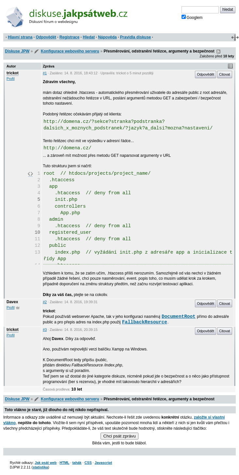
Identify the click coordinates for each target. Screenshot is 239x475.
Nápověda (107, 37)
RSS (218, 51)
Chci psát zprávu (119, 436)
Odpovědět (46, 37)
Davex (12, 302)
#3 (45, 330)
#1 (45, 73)
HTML (64, 463)
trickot (13, 73)
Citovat (224, 74)
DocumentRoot (179, 316)
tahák (76, 463)
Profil (11, 79)
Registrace (69, 37)
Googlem (192, 17)
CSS (88, 463)
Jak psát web (45, 463)
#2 (45, 302)
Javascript (103, 463)
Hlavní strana (20, 37)
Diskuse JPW (17, 51)
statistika (40, 467)
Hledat (89, 37)
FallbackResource (144, 322)
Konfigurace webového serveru (70, 51)
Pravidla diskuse (135, 37)
